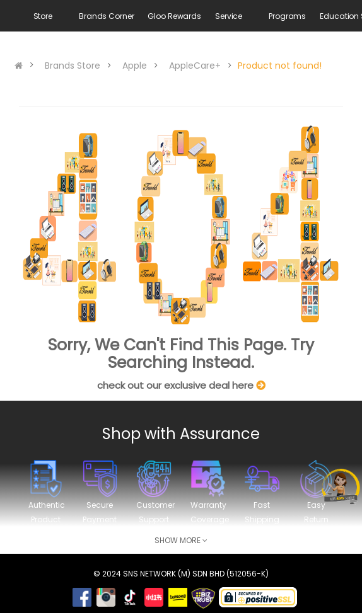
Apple (134, 65)
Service (228, 16)
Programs (287, 16)
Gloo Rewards (174, 16)
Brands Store (72, 65)
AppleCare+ (195, 65)
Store (42, 16)
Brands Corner (106, 16)
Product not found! (280, 65)
